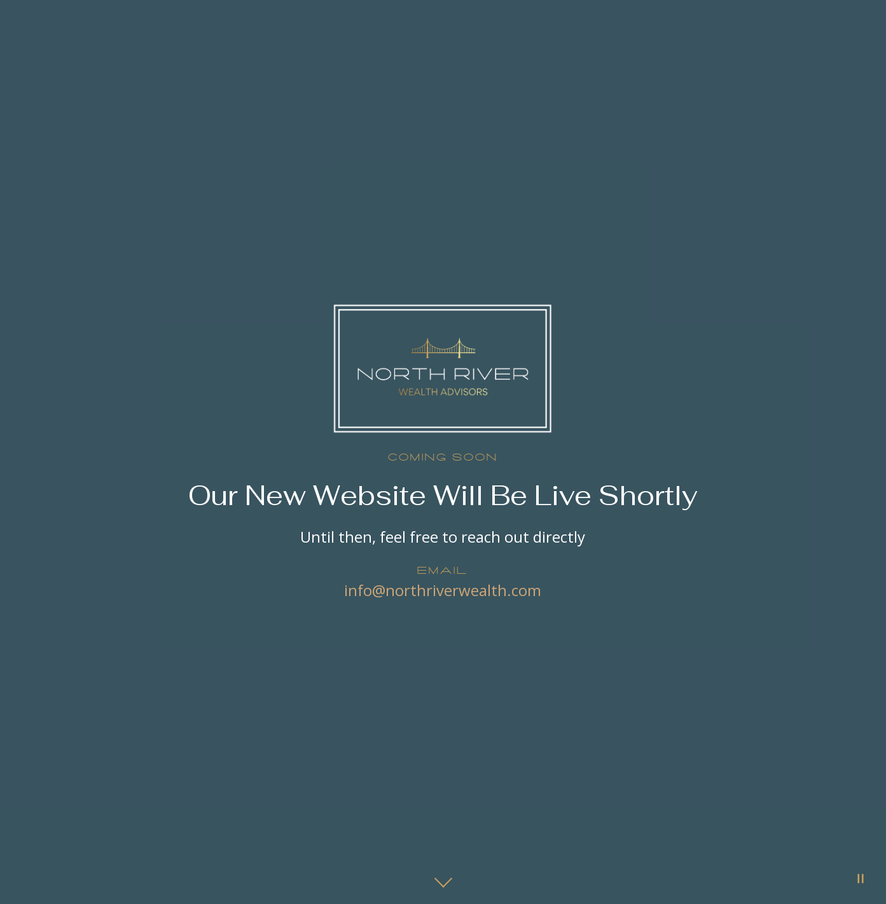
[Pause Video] (860, 878)
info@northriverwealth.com (442, 590)
